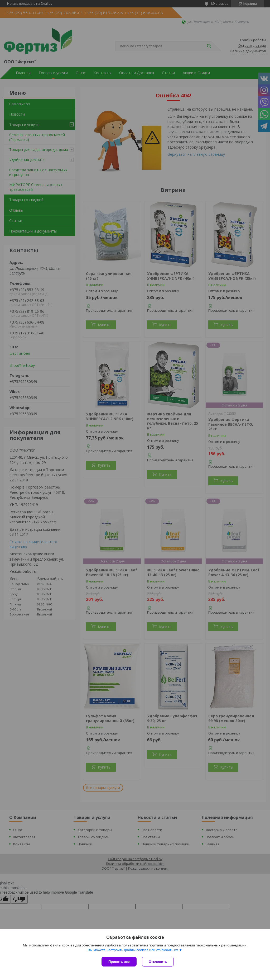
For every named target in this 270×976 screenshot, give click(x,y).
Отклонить (158, 962)
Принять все (119, 962)
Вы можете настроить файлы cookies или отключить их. (133, 950)
